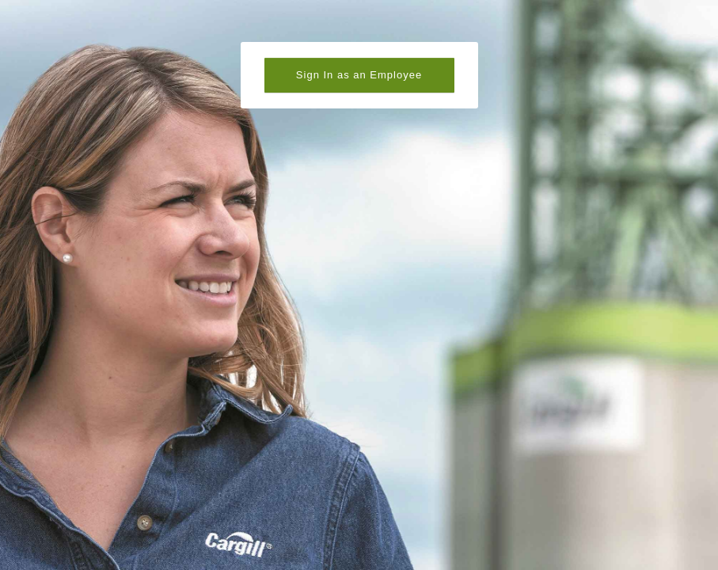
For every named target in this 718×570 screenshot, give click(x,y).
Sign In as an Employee (359, 75)
